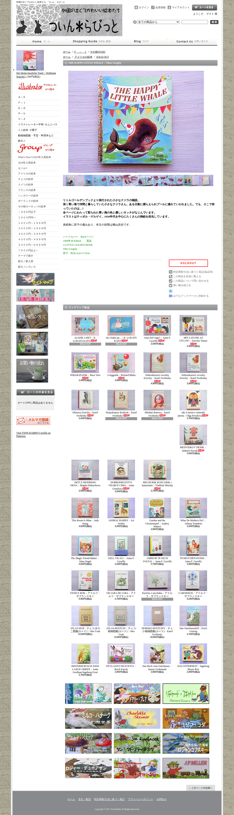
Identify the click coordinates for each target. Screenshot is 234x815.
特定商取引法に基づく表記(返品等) (193, 271)
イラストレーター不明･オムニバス (37, 124)
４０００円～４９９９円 (32, 239)
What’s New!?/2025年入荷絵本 (34, 157)
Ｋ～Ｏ (22, 108)
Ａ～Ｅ (22, 97)
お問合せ (192, 41)
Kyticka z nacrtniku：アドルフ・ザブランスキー (157, 583)
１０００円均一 (27, 217)
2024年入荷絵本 (27, 162)
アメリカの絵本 (27, 173)
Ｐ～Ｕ (22, 113)
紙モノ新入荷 (25, 261)
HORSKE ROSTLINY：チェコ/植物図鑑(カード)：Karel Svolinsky (157, 621)
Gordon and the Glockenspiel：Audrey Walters (157, 513)
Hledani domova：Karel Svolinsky (157, 403)
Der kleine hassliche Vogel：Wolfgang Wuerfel (36, 73)
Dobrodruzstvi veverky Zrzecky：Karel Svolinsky (157, 367)
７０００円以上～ (28, 250)
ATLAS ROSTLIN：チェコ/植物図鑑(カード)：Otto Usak (121, 621)
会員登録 (160, 7)
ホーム (41, 41)
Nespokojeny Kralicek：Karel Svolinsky (121, 403)
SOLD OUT (102, 56)
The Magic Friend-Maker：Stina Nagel (85, 549)
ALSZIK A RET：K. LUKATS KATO (85, 328)
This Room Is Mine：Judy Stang (85, 511)
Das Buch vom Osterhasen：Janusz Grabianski (157, 657)
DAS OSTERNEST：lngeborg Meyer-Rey (193, 657)
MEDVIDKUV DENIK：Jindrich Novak (193, 438)
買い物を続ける (182, 285)
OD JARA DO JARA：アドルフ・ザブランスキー (121, 583)
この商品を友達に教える (187, 276)
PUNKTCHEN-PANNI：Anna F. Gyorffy (193, 549)
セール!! (22, 168)
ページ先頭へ (200, 788)
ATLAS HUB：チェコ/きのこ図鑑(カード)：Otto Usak (85, 619)
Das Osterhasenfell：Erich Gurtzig (193, 619)
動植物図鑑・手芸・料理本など (36, 135)
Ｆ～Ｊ (22, 102)
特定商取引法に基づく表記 (109, 799)
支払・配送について (92, 41)
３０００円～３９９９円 (32, 233)
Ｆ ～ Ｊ (80, 51)
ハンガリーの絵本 (28, 195)
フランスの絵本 (27, 190)
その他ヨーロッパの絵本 (32, 206)
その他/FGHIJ (97, 51)
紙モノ (22, 140)
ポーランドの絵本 (28, 200)
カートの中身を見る (35, 392)
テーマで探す (25, 255)
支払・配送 (84, 799)
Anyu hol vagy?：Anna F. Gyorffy (157, 328)
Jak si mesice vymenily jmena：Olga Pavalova (193, 403)
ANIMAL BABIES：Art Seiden (121, 511)
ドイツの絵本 (25, 184)
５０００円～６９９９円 (32, 244)
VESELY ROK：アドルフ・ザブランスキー (85, 583)
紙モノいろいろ (27, 266)
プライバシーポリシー (140, 799)
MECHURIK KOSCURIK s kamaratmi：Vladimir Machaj (157, 475)
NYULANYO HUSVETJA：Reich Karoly (121, 657)
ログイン (144, 7)
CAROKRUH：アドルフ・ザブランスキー (193, 583)
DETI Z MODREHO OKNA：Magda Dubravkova (85, 475)
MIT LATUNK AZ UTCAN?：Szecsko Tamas (193, 330)
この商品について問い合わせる (191, 280)
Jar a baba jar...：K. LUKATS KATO (121, 328)
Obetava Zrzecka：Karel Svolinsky (85, 403)
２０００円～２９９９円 (32, 228)
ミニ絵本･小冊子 (27, 130)
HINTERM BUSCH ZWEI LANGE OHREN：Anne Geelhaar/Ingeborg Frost (85, 658)
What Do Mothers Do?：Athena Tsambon (193, 511)
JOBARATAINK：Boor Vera (85, 365)
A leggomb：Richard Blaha (121, 365)
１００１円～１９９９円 (32, 223)
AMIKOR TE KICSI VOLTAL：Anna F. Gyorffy (157, 549)
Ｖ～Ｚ (22, 118)
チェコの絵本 (25, 179)
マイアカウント (181, 7)
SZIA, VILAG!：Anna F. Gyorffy (121, 549)
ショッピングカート (204, 7)
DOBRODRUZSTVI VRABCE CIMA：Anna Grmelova (121, 475)
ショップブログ (142, 41)
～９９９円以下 (27, 211)
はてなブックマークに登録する (191, 295)
